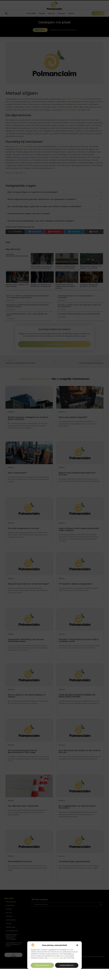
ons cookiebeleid (53, 958)
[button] (77, 945)
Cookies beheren (66, 965)
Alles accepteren (42, 965)
